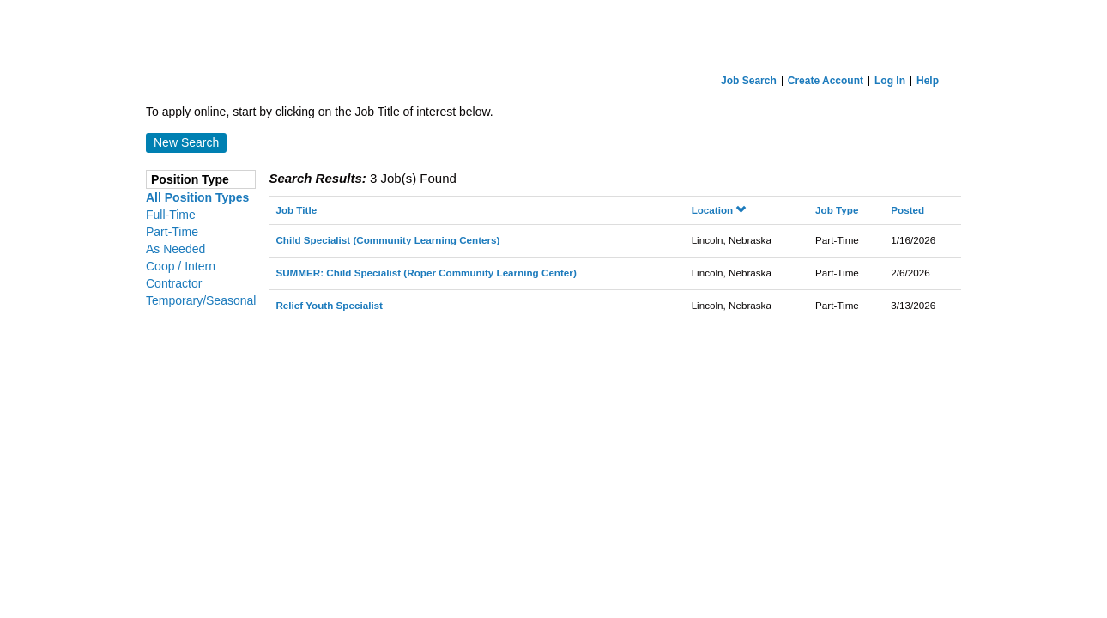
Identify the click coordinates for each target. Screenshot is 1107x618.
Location (719, 209)
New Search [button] (186, 142)
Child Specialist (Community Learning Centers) (387, 239)
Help (927, 81)
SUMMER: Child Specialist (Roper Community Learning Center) (425, 272)
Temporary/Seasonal (201, 300)
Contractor (174, 283)
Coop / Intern (180, 266)
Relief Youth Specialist (329, 305)
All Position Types (197, 197)
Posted (907, 209)
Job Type (836, 209)
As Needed (175, 249)
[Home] (553, 33)
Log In (889, 81)
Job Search (749, 81)
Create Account (825, 81)
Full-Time (171, 214)
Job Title (296, 209)
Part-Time (172, 232)
